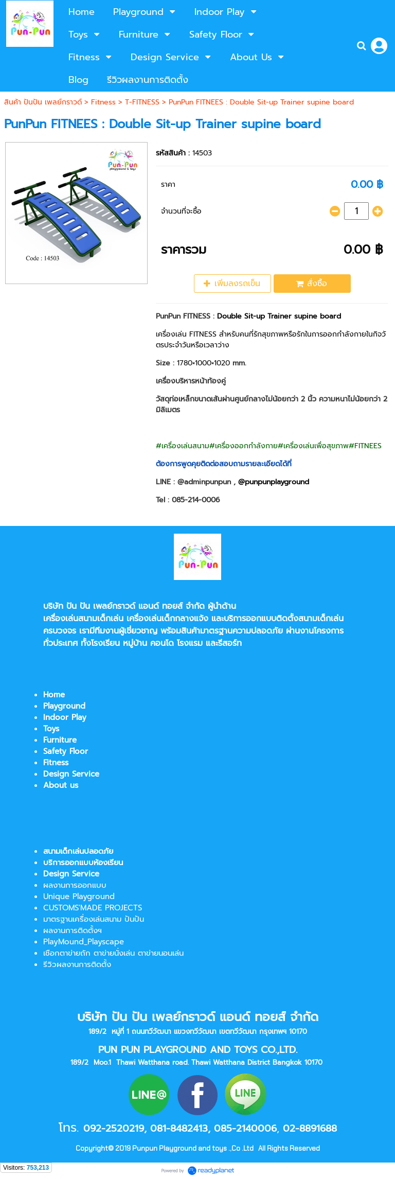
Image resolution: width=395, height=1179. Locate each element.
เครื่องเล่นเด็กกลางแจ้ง (167, 618)
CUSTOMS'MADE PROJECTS (92, 907)
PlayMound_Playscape (83, 941)
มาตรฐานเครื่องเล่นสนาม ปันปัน (93, 919)
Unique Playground (79, 896)
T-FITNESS (142, 102)
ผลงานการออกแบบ (74, 885)
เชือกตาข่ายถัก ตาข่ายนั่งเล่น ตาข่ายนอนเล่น (113, 953)
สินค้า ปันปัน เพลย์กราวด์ (43, 102)
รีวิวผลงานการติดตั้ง (77, 964)
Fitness (103, 102)
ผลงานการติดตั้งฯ (72, 930)
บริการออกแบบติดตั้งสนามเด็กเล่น (284, 618)
